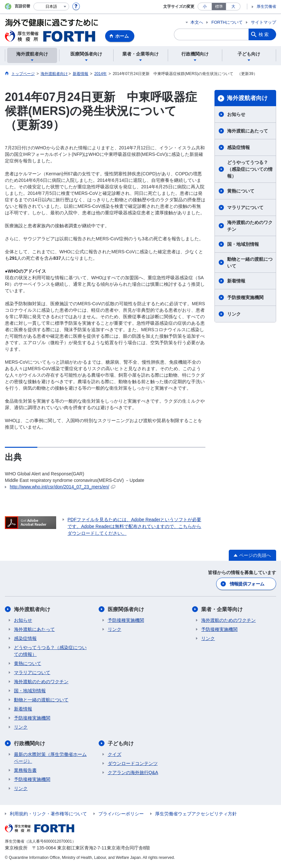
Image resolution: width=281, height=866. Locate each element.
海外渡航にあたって (247, 130)
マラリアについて (245, 207)
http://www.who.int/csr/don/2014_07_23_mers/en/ (62, 486)
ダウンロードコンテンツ (133, 763)
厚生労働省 (266, 6)
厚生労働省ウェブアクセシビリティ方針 (196, 813)
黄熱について (240, 191)
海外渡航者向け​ (247, 98)
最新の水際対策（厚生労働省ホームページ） (50, 758)
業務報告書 (25, 770)
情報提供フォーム (247, 583)
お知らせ (236, 114)
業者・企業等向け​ (222, 609)
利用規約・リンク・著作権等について (48, 813)
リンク (234, 314)
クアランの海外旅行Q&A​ (133, 772)
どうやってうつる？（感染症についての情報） (250, 169)
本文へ (196, 22)
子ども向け (121, 743)
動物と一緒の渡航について (250, 263)
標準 (219, 6)
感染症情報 (238, 147)
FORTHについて (227, 22)
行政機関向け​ (29, 743)
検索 (264, 34)
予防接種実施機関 (245, 297)
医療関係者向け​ (126, 609)
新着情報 (236, 280)
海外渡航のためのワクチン (250, 226)
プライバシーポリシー (121, 813)
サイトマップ (263, 22)
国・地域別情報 (243, 244)
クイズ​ (114, 754)
